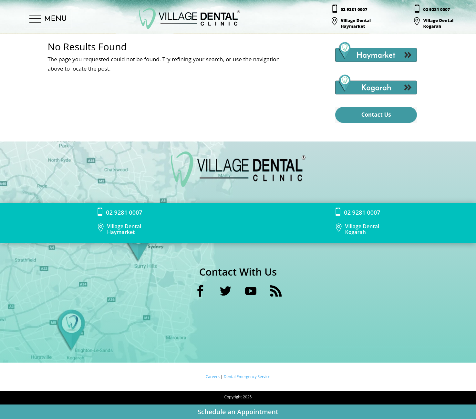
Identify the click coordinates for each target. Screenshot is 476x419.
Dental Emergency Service (247, 376)
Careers (213, 376)
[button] (48, 19)
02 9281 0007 (354, 9)
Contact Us (376, 114)
